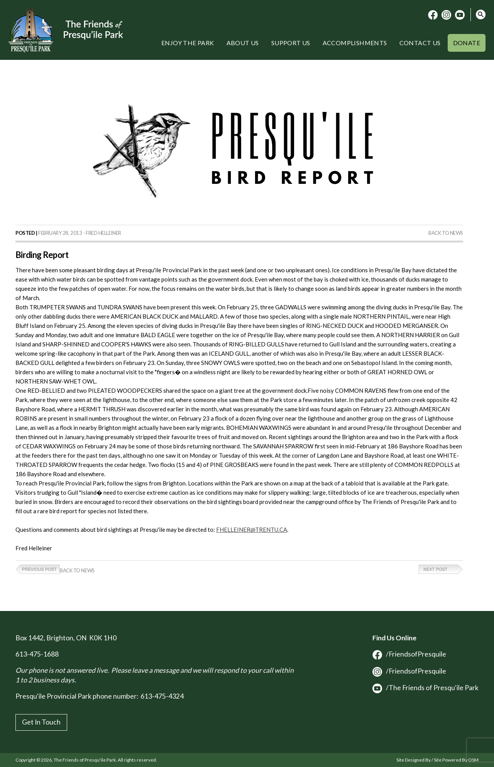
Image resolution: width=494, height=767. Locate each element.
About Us (243, 42)
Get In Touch (41, 722)
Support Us (290, 42)
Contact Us (420, 42)
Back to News (445, 233)
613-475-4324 (162, 696)
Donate (466, 42)
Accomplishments (355, 42)
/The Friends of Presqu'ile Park (425, 688)
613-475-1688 (37, 654)
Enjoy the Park (187, 42)
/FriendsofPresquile (409, 654)
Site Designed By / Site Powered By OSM (437, 760)
